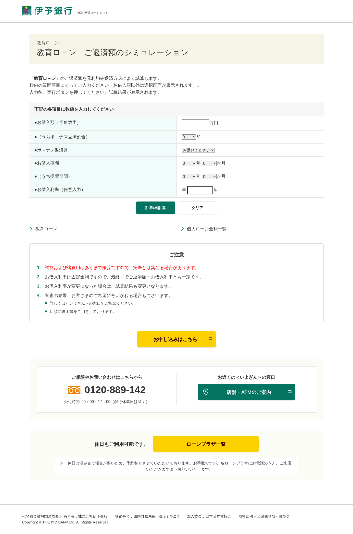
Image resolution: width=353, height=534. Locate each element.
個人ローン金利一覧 (207, 228)
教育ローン (46, 228)
